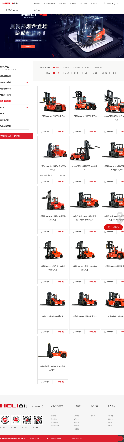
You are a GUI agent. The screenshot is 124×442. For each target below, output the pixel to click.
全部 (57, 67)
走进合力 (94, 3)
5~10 (85, 73)
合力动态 (84, 3)
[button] (53, 55)
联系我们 (37, 10)
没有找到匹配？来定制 (10, 136)
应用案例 (76, 419)
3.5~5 (76, 73)
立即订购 (115, 227)
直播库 (110, 425)
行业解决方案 (55, 425)
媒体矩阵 (110, 419)
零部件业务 (54, 422)
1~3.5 (67, 73)
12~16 (95, 73)
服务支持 (62, 3)
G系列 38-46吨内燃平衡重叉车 (85, 316)
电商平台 (73, 3)
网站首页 (37, 3)
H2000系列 (99, 67)
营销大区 (38, 406)
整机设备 (53, 416)
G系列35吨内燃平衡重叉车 (52, 316)
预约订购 (61, 131)
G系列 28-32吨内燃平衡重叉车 (85, 116)
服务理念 (76, 416)
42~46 (114, 73)
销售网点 (76, 429)
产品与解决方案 (49, 3)
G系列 (67, 67)
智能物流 (53, 419)
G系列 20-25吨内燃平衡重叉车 (53, 116)
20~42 (104, 73)
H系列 (87, 67)
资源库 (110, 422)
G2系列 (77, 67)
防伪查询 (76, 425)
